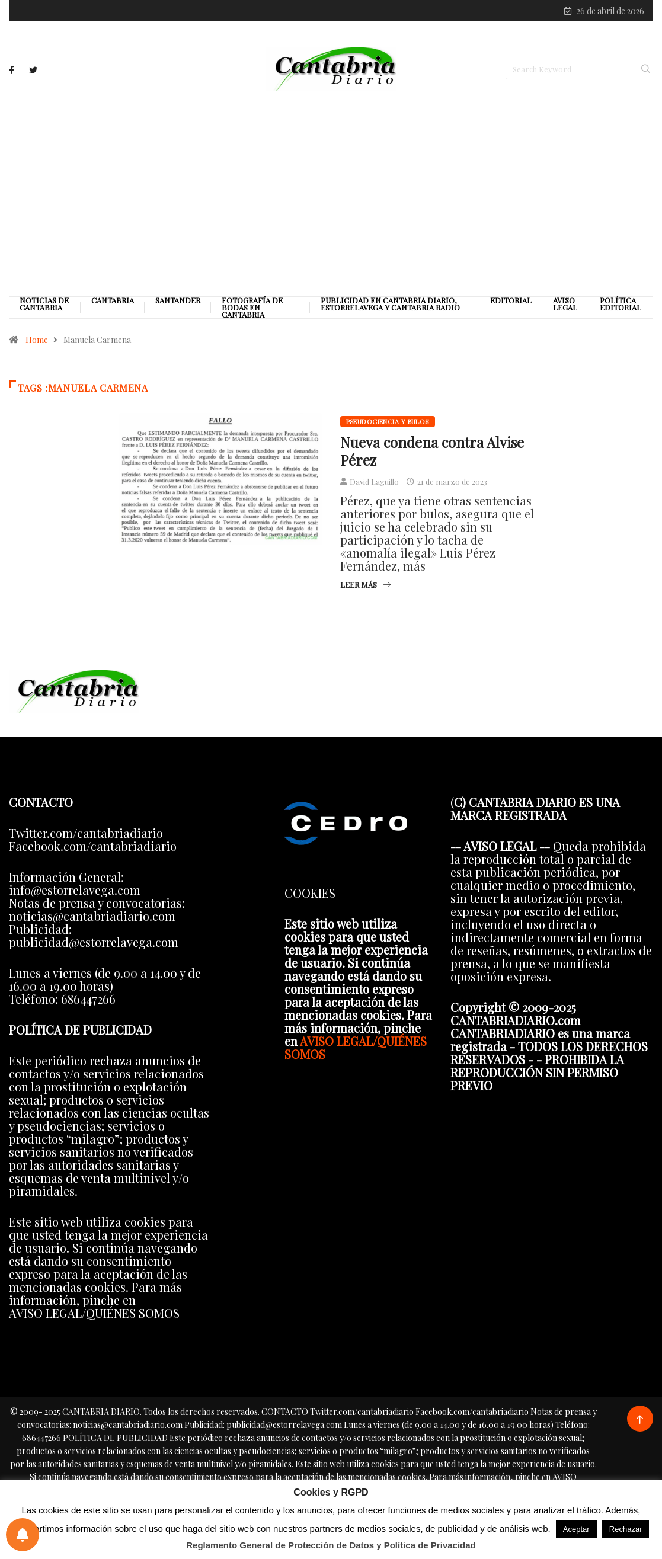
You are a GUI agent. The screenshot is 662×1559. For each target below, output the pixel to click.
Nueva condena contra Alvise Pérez (432, 452)
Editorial (511, 301)
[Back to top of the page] (639, 1421)
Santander (177, 301)
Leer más (365, 586)
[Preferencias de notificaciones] (22, 1534)
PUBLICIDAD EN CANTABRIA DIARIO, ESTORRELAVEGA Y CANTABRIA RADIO (390, 305)
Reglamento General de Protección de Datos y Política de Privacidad (331, 1545)
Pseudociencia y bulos (387, 422)
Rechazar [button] (625, 1529)
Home (36, 341)
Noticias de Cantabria (44, 305)
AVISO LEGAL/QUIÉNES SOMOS (355, 1048)
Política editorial (620, 305)
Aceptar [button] (576, 1529)
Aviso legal (565, 305)
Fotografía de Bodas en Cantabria (252, 308)
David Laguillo (374, 483)
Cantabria (112, 301)
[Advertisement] (331, 194)
